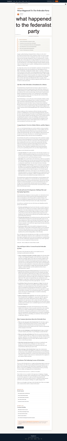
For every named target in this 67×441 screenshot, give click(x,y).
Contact (20, 1)
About (17, 1)
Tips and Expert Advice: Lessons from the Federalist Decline (28, 46)
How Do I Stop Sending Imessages (23, 395)
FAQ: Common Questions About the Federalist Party (27, 48)
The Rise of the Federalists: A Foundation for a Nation (27, 41)
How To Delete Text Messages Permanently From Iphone (26, 417)
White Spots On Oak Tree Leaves (23, 409)
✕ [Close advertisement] (65, 4)
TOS (28, 1)
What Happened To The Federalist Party (33, 421)
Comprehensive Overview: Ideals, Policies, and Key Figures (28, 43)
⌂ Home (57, 1)
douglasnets (9, 1)
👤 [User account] (59, 1)
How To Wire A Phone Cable (22, 399)
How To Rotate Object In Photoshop (23, 397)
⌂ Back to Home (20, 427)
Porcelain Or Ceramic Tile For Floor (23, 401)
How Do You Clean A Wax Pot (22, 415)
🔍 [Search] (53, 1)
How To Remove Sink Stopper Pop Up (23, 411)
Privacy (26, 1)
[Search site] (51, 1)
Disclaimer (23, 1)
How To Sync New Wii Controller (22, 413)
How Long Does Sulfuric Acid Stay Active (24, 393)
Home (14, 1)
